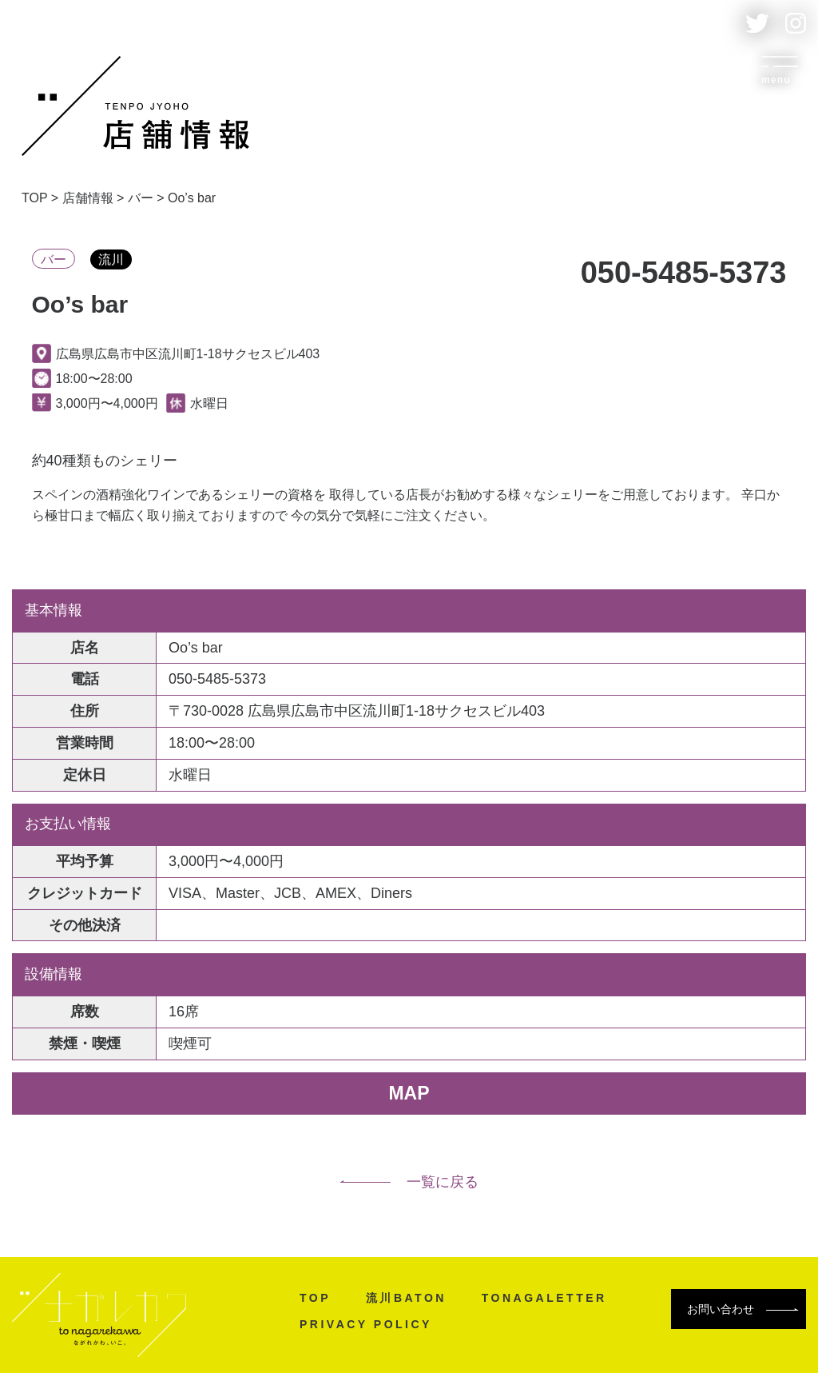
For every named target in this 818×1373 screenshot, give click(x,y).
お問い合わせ (743, 1309)
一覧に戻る (409, 1182)
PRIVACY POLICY (366, 1324)
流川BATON (406, 1297)
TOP (315, 1297)
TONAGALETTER (544, 1297)
